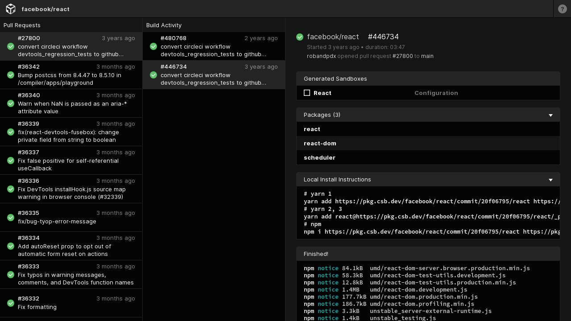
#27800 (403, 56)
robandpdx (321, 56)
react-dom (320, 143)
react (312, 128)
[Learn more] (562, 8)
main (427, 56)
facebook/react (45, 8)
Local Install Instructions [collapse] (428, 179)
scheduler (319, 157)
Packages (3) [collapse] (428, 114)
